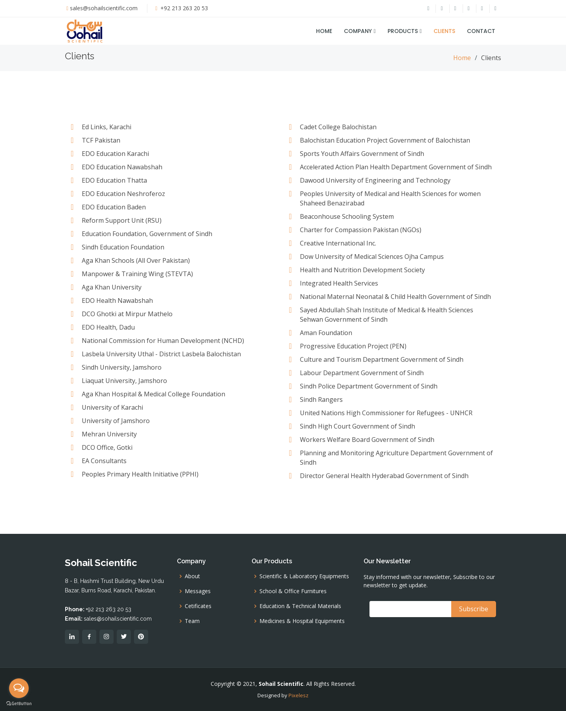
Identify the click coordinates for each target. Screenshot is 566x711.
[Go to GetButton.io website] (18, 703)
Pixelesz (299, 695)
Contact (481, 31)
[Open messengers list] (19, 688)
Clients (444, 31)
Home (324, 31)
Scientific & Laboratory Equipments (304, 576)
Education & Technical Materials (300, 606)
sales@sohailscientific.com (104, 8)
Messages (198, 591)
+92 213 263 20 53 (183, 8)
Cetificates (198, 606)
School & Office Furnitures (293, 591)
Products (403, 31)
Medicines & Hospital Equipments (302, 621)
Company (358, 31)
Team (192, 621)
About (192, 576)
